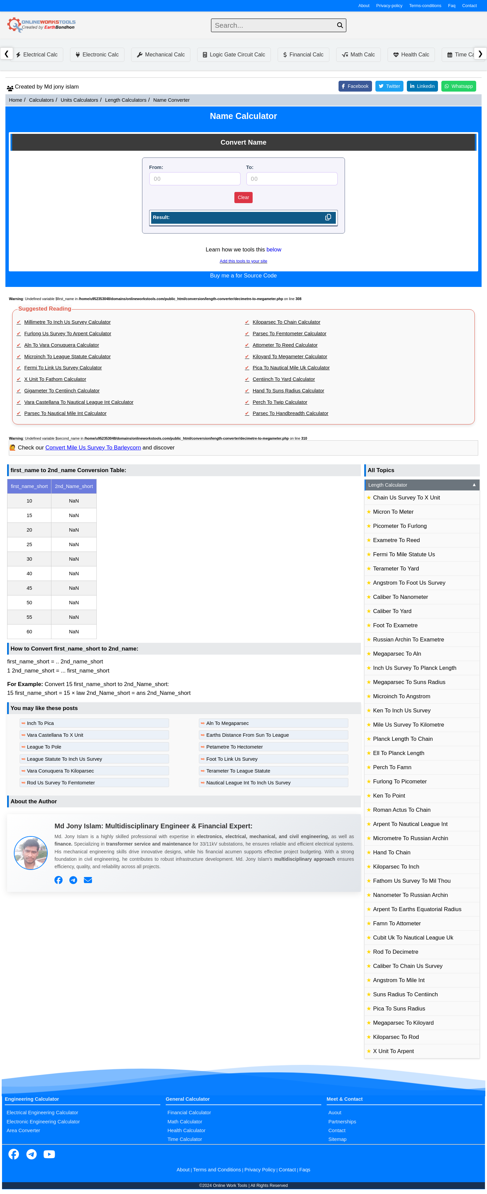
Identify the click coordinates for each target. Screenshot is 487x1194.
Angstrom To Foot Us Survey (409, 583)
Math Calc (358, 54)
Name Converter (171, 100)
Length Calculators (125, 100)
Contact (469, 5)
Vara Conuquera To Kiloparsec (60, 771)
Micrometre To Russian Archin (410, 838)
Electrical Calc (36, 54)
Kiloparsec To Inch (396, 866)
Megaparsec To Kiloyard (403, 1023)
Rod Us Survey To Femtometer (61, 782)
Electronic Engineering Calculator (43, 1121)
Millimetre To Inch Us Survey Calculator (67, 322)
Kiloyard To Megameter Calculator (290, 356)
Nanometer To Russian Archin (410, 895)
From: (156, 167)
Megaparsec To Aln (397, 654)
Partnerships (342, 1121)
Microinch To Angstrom (401, 696)
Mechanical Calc (161, 54)
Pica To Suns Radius (399, 1008)
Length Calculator (422, 485)
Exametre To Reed (396, 540)
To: (250, 167)
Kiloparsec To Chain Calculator (286, 322)
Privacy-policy (389, 5)
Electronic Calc (97, 54)
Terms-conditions (425, 5)
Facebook (355, 86)
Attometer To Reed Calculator (285, 345)
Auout (334, 1112)
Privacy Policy (260, 1169)
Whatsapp (459, 86)
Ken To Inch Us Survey (402, 710)
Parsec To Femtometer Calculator (289, 333)
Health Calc (411, 54)
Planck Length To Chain (403, 739)
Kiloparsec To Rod (396, 1037)
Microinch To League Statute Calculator (67, 356)
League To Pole (44, 747)
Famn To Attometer (397, 923)
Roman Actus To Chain (402, 810)
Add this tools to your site (243, 261)
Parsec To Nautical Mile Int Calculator (65, 413)
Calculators (41, 100)
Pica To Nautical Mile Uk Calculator (291, 367)
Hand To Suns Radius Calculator (288, 390)
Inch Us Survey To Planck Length (414, 668)
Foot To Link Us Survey (231, 759)
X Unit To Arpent (393, 1051)
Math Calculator (184, 1121)
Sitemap (337, 1139)
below (273, 249)
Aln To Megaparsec (227, 723)
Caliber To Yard (392, 611)
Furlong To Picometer (400, 781)
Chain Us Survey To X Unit (406, 497)
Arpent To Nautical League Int (410, 824)
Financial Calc (303, 54)
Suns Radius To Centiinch (405, 994)
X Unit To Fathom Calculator (55, 379)
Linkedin (422, 86)
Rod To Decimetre (395, 952)
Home (15, 100)
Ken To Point (389, 796)
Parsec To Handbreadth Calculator (290, 413)
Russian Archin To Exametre (408, 639)
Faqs (304, 1169)
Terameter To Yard (396, 568)
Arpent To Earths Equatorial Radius (417, 909)
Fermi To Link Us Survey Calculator (63, 367)
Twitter (389, 86)
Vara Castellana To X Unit (55, 735)
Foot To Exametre (395, 625)
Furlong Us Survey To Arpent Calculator (67, 333)
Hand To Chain (392, 852)
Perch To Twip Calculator (280, 402)
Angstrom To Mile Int (398, 980)
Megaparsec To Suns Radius (409, 682)
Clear (243, 197)
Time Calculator (184, 1139)
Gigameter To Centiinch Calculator (62, 390)
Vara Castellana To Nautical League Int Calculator (79, 402)
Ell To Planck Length (398, 753)
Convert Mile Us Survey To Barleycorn (93, 447)
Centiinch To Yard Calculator (284, 379)
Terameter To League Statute (238, 771)
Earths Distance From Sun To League (247, 735)
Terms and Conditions (217, 1169)
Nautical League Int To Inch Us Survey (248, 782)
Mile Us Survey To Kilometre (408, 725)
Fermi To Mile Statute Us (404, 554)
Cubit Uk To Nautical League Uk (413, 937)
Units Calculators (79, 100)
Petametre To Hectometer (234, 747)
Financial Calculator (189, 1112)
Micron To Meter (393, 512)
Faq (452, 5)
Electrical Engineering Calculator (42, 1112)
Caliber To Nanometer (400, 597)
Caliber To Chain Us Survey (407, 966)
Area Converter (23, 1130)
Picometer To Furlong (400, 526)
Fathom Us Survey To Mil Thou (411, 881)
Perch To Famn (392, 767)
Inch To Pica (40, 723)
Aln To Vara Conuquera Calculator (61, 345)
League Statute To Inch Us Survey (64, 759)
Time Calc (463, 54)
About (364, 5)
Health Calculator (186, 1130)
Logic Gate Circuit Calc (234, 54)
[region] (184, 559)
